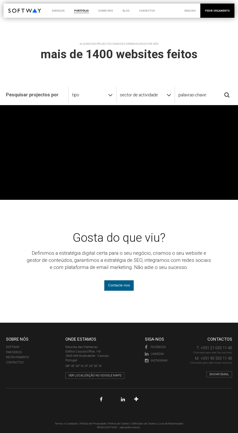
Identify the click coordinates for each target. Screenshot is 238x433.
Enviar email (219, 374)
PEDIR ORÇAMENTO (217, 10)
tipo (75, 94)
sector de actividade (139, 94)
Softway (12, 347)
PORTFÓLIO (81, 10)
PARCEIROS (14, 352)
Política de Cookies (119, 423)
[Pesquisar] (227, 94)
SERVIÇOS (58, 10)
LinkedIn (154, 354)
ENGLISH (190, 10)
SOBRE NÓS (105, 10)
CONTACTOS (147, 10)
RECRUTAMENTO (17, 357)
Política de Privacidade (93, 423)
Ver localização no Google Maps (95, 375)
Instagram (156, 360)
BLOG (126, 10)
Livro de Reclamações (171, 423)
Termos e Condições (66, 423)
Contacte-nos (119, 285)
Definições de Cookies (144, 423)
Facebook (155, 347)
